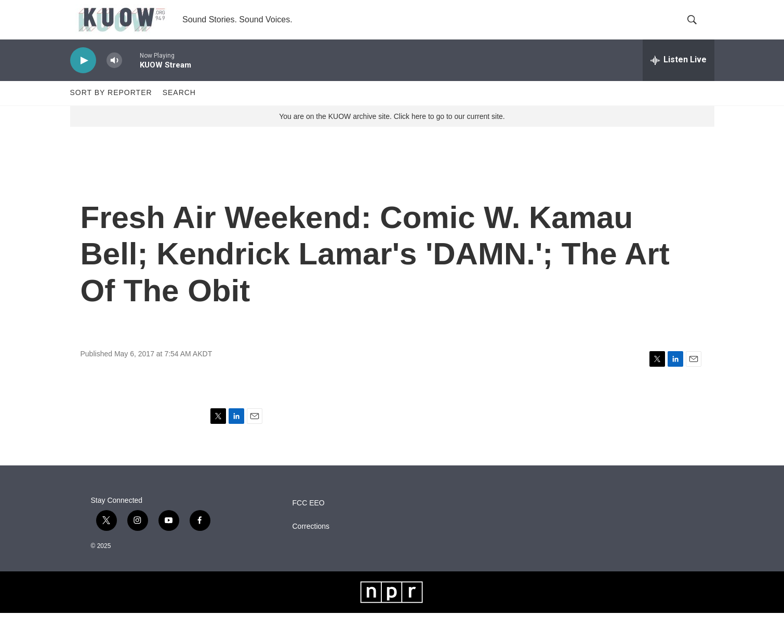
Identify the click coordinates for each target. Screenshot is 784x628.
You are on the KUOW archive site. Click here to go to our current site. (391, 131)
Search (179, 108)
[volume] (114, 75)
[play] (83, 76)
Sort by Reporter (111, 108)
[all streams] (678, 75)
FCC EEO (309, 518)
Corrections (311, 541)
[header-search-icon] (698, 27)
